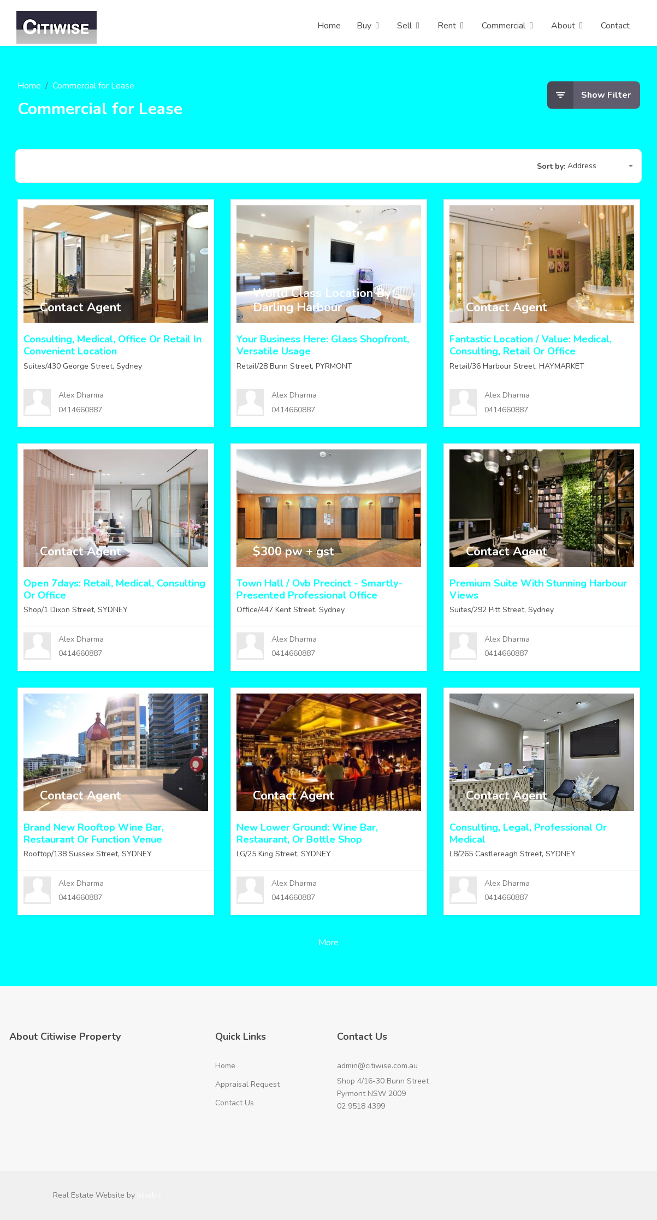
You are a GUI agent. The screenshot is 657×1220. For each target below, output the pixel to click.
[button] (600, 166)
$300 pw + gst (293, 551)
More (328, 943)
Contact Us (234, 1103)
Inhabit (149, 1195)
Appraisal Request (247, 1084)
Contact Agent (80, 307)
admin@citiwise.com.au (377, 1066)
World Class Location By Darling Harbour (322, 300)
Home (29, 86)
